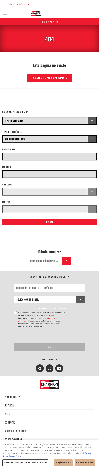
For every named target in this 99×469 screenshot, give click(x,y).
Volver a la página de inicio (48, 78)
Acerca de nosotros (16, 431)
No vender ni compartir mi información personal (25, 462)
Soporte (11, 405)
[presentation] (39, 335)
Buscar (50, 222)
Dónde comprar (13, 439)
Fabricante (8, 149)
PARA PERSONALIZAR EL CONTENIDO (51, 308)
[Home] (35, 13)
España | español (14, 4)
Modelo (6, 167)
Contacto (10, 422)
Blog (7, 414)
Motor (6, 202)
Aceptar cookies (63, 462)
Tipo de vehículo (12, 132)
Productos (13, 397)
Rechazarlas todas (84, 462)
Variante (7, 184)
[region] (49, 454)
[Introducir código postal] (45, 261)
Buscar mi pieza (49, 21)
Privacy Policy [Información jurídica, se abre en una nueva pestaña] (15, 456)
